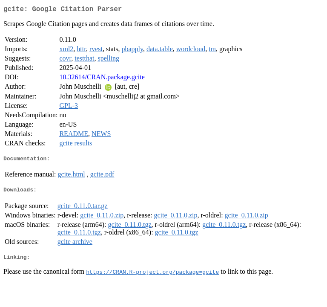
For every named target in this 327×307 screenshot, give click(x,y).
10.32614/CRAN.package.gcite (101, 78)
